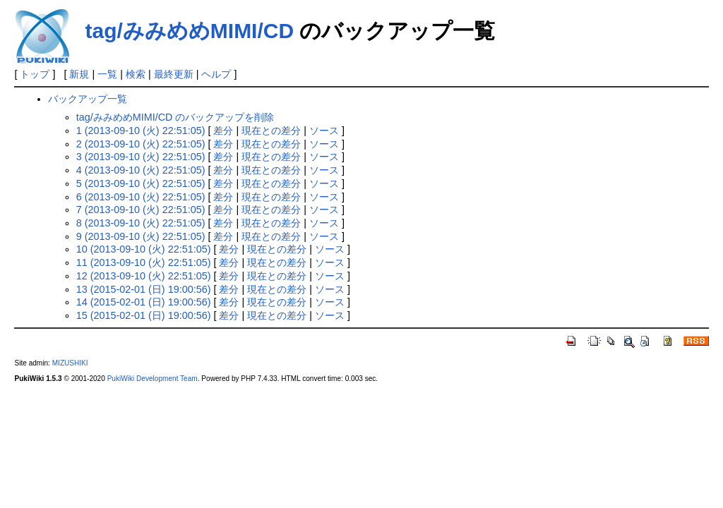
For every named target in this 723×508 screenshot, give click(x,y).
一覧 (107, 74)
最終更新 (173, 74)
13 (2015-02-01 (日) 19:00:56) (143, 289)
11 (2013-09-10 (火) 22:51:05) (143, 262)
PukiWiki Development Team (152, 378)
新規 (79, 74)
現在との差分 (271, 130)
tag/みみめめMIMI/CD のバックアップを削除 (175, 117)
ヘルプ (216, 74)
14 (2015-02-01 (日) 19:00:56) (143, 302)
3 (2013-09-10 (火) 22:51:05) (140, 156)
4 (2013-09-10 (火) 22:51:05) (140, 170)
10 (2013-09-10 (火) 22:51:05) (143, 249)
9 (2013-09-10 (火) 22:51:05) (140, 236)
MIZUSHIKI (70, 363)
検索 (135, 74)
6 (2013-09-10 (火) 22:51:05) (140, 196)
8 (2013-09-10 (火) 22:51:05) (140, 223)
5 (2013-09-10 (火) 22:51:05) (140, 183)
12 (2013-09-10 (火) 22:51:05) (143, 276)
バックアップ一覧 (87, 98)
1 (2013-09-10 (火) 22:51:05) (140, 130)
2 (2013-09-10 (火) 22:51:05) (140, 144)
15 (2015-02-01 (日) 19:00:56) (143, 315)
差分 (223, 130)
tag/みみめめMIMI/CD (189, 30)
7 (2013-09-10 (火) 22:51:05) (140, 209)
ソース (324, 130)
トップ (34, 74)
